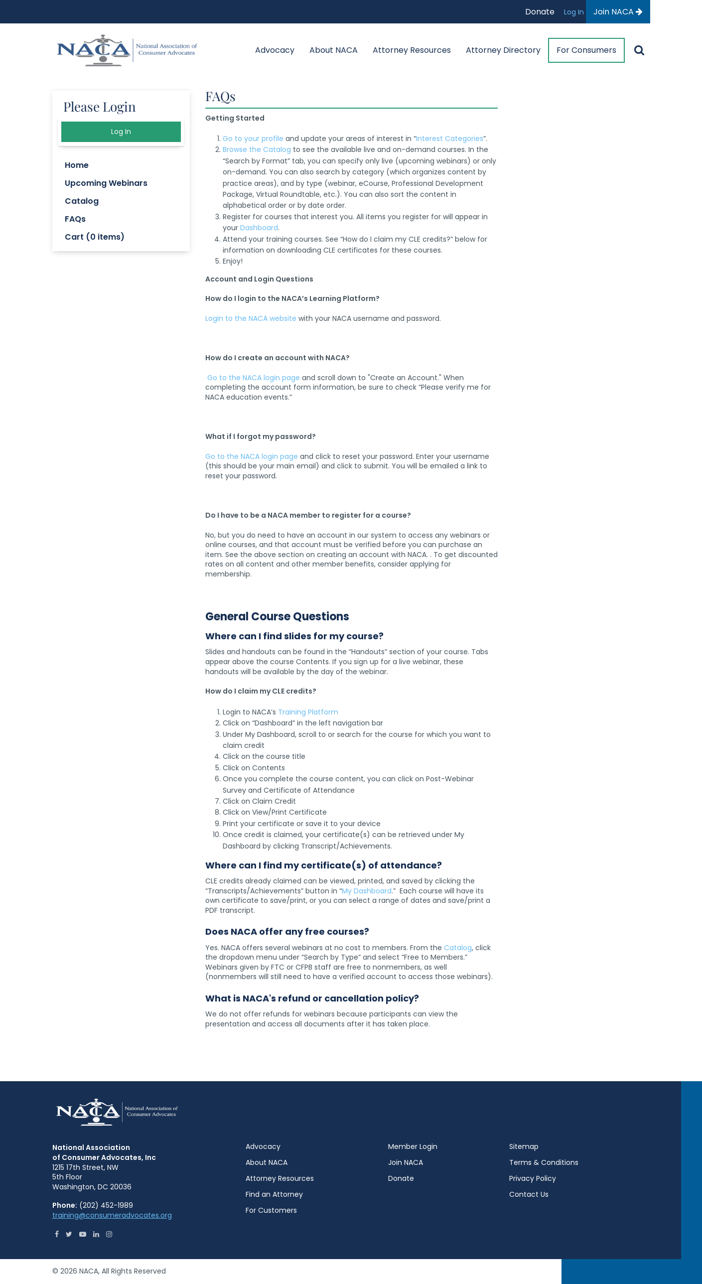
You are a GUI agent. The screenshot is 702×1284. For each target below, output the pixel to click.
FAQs (75, 219)
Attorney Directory (503, 50)
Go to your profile (253, 138)
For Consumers (586, 50)
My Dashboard (367, 891)
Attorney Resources (412, 50)
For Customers (271, 1210)
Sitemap (524, 1146)
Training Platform (308, 712)
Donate (540, 11)
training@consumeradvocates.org (112, 1215)
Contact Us (529, 1194)
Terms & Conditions (543, 1162)
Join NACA (618, 11)
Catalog (458, 948)
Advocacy (274, 50)
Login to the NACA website (250, 318)
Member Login (412, 1146)
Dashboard (259, 228)
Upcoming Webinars (106, 183)
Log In (575, 12)
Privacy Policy (532, 1178)
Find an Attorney (274, 1194)
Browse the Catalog (257, 149)
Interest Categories (449, 138)
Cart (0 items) (95, 237)
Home (77, 165)
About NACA (333, 50)
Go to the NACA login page (253, 378)
